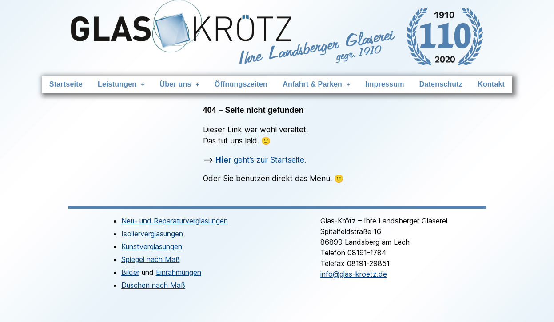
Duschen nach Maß (153, 284)
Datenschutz (436, 84)
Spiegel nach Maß (150, 258)
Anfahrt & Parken (315, 84)
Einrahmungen (178, 271)
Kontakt (484, 84)
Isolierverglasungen (152, 233)
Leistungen (125, 84)
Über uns (182, 84)
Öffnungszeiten (241, 84)
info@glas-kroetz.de (353, 273)
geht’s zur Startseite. (260, 159)
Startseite (72, 84)
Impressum (382, 84)
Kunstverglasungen (151, 246)
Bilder (130, 271)
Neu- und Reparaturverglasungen (174, 220)
